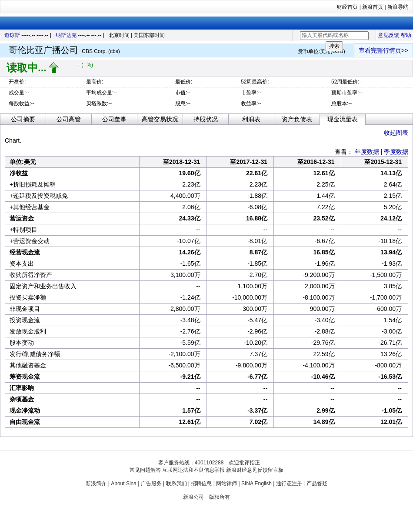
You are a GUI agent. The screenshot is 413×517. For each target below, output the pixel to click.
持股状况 (205, 119)
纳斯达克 (66, 35)
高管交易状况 (160, 119)
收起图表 (396, 132)
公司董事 (114, 119)
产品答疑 (316, 483)
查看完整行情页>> (383, 50)
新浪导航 (397, 7)
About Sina (124, 483)
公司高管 (69, 119)
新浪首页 (372, 7)
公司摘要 (23, 119)
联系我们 (176, 483)
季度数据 (396, 151)
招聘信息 (201, 483)
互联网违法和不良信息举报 (193, 470)
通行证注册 (289, 483)
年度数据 (367, 151)
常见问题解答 (145, 470)
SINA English (256, 483)
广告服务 (151, 483)
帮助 (406, 35)
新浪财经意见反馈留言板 (254, 470)
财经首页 (347, 7)
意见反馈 (388, 35)
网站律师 (226, 483)
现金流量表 (342, 119)
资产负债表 (297, 119)
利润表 (251, 119)
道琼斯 (12, 35)
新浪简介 (96, 483)
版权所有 (219, 497)
